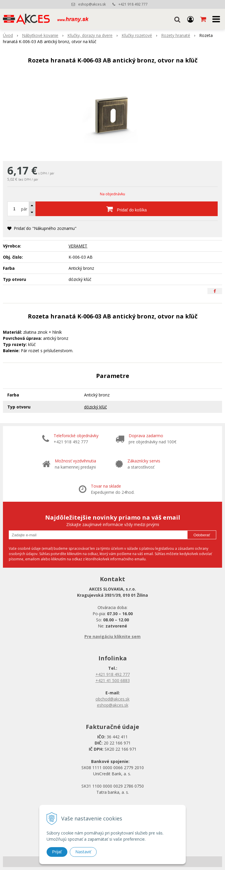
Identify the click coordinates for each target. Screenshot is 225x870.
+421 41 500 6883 (113, 680)
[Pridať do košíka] (126, 208)
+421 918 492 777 (133, 4)
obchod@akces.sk (112, 699)
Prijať (57, 851)
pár (24, 209)
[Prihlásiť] (190, 19)
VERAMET (78, 246)
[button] (177, 19)
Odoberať (201, 535)
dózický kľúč (95, 407)
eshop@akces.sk (92, 4)
